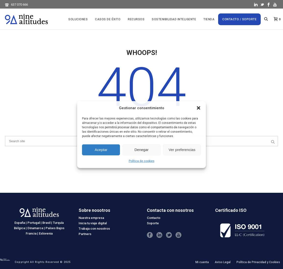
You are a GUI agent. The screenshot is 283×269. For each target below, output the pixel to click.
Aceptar (101, 150)
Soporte (153, 223)
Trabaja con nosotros (94, 228)
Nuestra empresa (91, 218)
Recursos (136, 19)
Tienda (208, 19)
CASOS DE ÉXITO (107, 19)
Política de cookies (141, 161)
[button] (198, 108)
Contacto (153, 218)
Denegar (141, 150)
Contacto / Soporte (239, 19)
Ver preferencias (182, 150)
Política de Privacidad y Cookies (258, 262)
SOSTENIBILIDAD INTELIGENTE (174, 19)
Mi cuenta (202, 262)
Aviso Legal (223, 262)
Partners (85, 234)
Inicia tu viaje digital (93, 223)
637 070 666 (19, 4)
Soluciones (78, 19)
